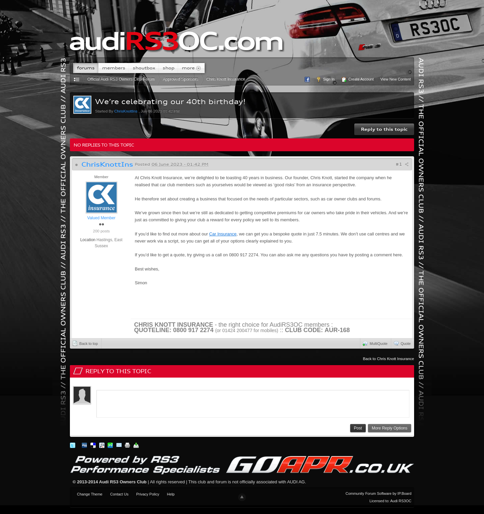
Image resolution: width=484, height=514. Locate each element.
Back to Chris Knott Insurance (388, 359)
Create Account (357, 79)
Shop (168, 67)
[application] (253, 402)
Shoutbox (144, 67)
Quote (402, 343)
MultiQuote (375, 343)
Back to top (85, 343)
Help (171, 494)
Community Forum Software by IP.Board (378, 493)
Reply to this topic (384, 129)
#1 (402, 164)
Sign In (325, 79)
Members (113, 67)
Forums (86, 67)
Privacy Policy (147, 494)
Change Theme (90, 494)
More (191, 68)
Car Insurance (223, 233)
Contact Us (119, 494)
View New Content (395, 79)
